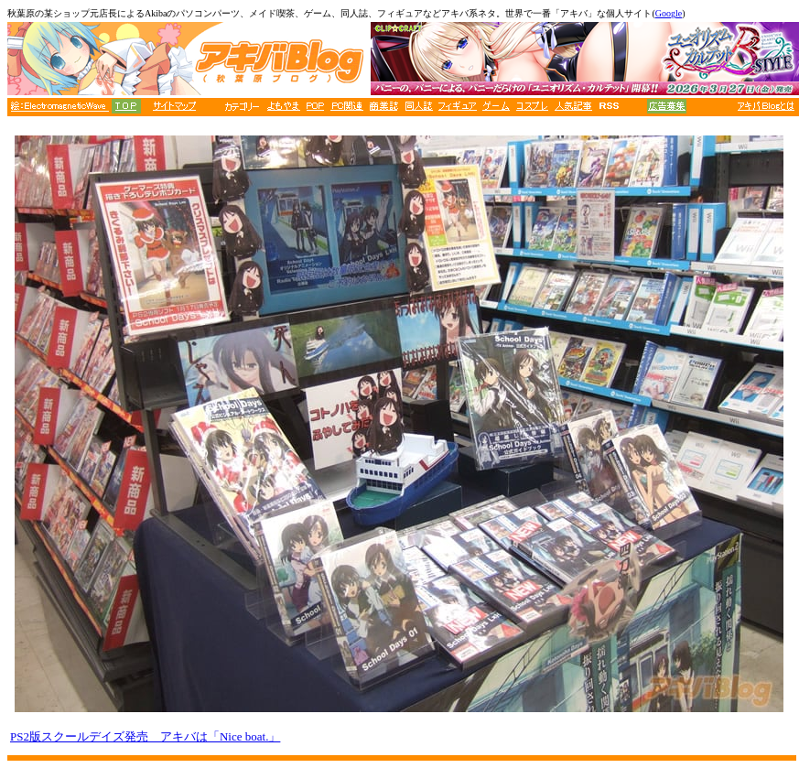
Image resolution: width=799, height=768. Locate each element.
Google (668, 13)
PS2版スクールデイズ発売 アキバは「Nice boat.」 (145, 736)
